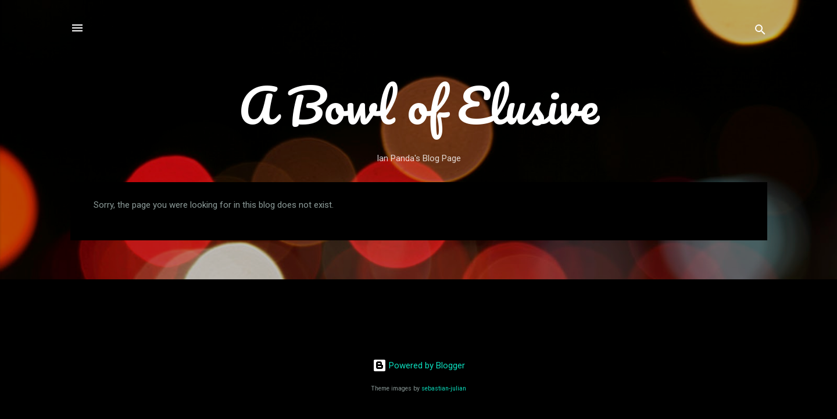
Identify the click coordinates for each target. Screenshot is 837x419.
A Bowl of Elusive (419, 104)
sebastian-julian (443, 388)
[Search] (760, 31)
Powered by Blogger (419, 365)
